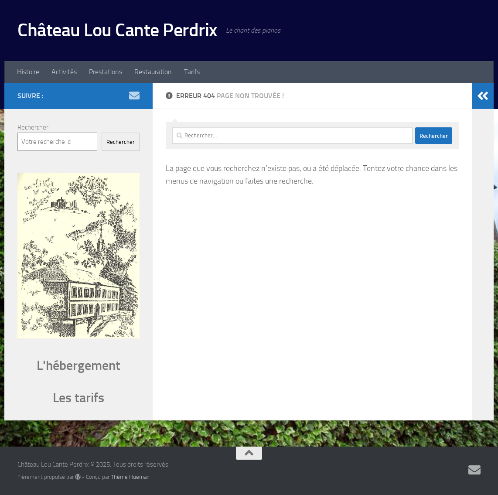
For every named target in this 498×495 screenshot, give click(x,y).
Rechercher (32, 127)
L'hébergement (78, 365)
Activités (64, 72)
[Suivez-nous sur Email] (134, 95)
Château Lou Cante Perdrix (117, 30)
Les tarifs (78, 398)
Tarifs (192, 72)
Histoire (28, 72)
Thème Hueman (130, 477)
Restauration (153, 72)
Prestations (105, 72)
